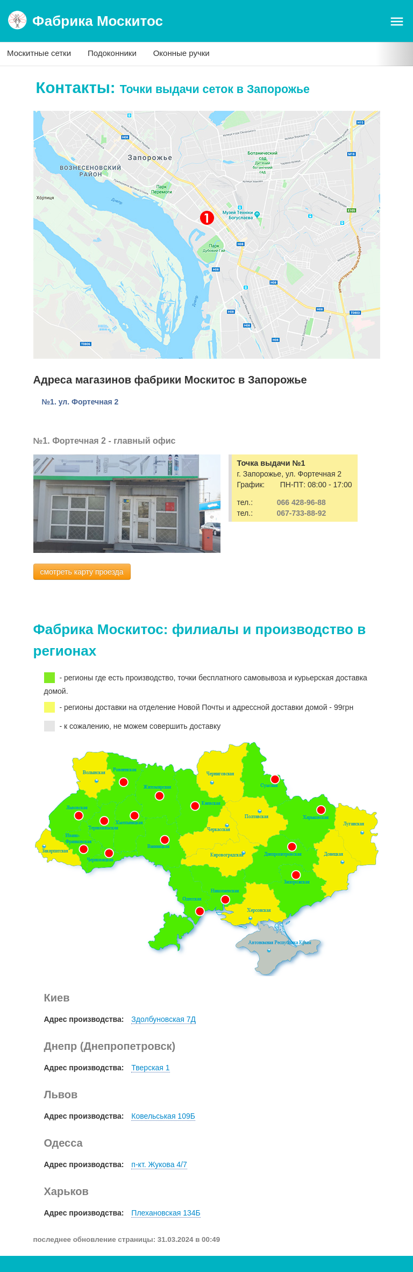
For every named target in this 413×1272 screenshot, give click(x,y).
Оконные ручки (181, 53)
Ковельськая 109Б (163, 1116)
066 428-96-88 (301, 502)
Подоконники (112, 53)
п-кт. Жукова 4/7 (159, 1164)
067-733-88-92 (301, 513)
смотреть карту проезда (82, 571)
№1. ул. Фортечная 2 (80, 401)
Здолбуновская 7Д (163, 1019)
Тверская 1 (150, 1067)
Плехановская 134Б (165, 1213)
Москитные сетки (39, 53)
